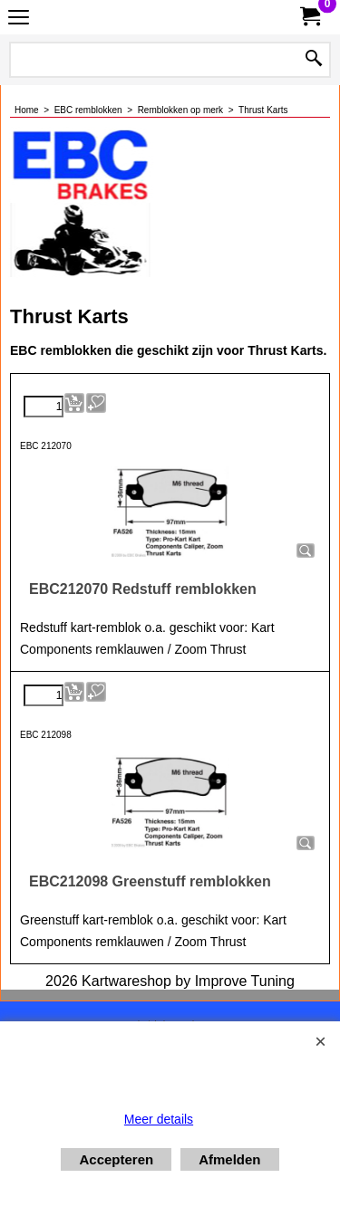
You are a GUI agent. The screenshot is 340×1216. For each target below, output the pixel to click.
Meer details (158, 1119)
